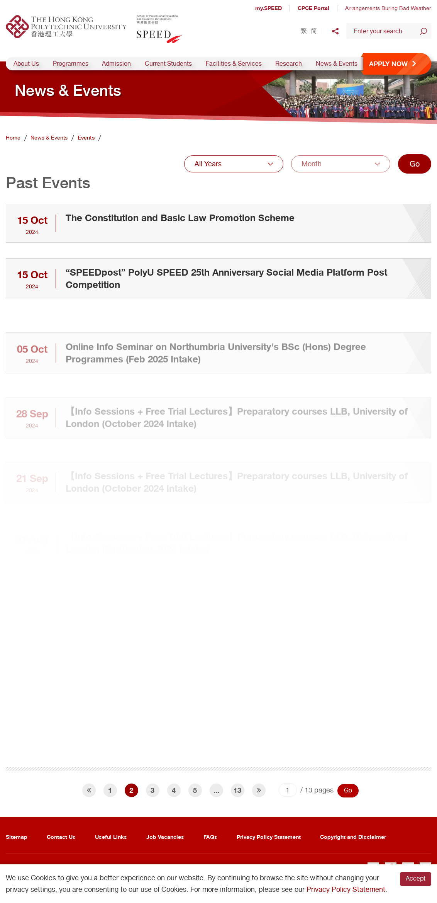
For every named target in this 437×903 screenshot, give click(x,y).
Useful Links (111, 836)
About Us (26, 63)
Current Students (168, 63)
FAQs (210, 836)
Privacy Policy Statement (269, 836)
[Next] (259, 790)
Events (86, 138)
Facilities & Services (234, 63)
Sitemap (16, 836)
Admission (116, 63)
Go (415, 164)
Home (13, 138)
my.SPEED (268, 8)
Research (288, 63)
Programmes (70, 63)
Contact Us (61, 836)
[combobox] (233, 163)
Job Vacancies (165, 836)
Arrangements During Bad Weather (388, 8)
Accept (415, 878)
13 (237, 790)
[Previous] (89, 790)
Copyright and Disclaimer (353, 836)
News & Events (336, 63)
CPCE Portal (313, 8)
